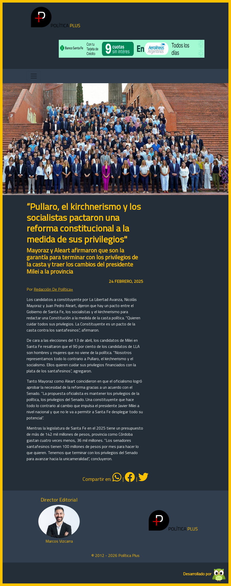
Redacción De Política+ (53, 289)
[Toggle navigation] (34, 76)
